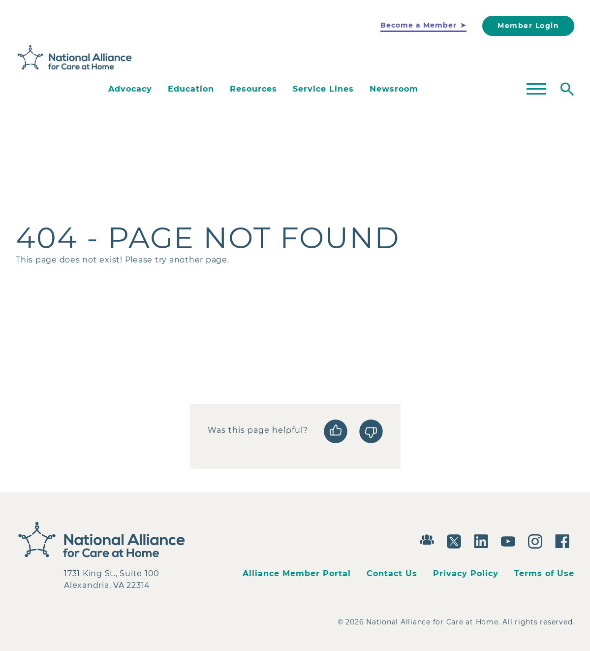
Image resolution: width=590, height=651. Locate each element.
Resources (253, 89)
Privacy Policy (465, 573)
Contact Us (392, 573)
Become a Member (418, 25)
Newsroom (394, 89)
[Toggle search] (567, 89)
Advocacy (130, 89)
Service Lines (323, 89)
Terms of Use (544, 573)
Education (191, 89)
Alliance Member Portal (297, 573)
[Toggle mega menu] (536, 89)
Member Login (528, 25)
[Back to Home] (75, 57)
